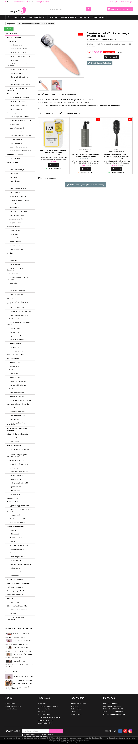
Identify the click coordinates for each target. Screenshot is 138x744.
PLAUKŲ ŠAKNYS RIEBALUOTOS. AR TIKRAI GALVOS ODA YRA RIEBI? (19, 663)
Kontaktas (109, 698)
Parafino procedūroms (17, 132)
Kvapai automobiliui (16, 242)
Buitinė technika (13, 502)
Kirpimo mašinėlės (15, 336)
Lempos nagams (15, 124)
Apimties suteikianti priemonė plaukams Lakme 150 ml (85, 155)
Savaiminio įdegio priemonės (19, 200)
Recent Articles (13, 671)
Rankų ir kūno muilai (16, 215)
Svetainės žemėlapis (45, 723)
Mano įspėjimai (76, 714)
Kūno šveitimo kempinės (18, 211)
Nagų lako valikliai (15, 143)
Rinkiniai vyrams (14, 332)
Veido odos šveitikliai (16, 392)
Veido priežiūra (13, 358)
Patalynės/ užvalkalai (15, 594)
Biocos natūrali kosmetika (17, 606)
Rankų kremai (14, 408)
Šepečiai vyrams (15, 343)
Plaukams (12, 613)
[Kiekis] (96, 57)
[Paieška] (69, 9)
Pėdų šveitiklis (14, 438)
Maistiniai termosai (16, 553)
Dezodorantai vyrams (16, 351)
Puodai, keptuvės (15, 572)
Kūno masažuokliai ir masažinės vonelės (19, 510)
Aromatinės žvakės (16, 245)
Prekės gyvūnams (14, 445)
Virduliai (12, 541)
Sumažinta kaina (11, 709)
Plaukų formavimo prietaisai (19, 98)
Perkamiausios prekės (13, 706)
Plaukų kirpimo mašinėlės (18, 105)
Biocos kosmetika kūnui (17, 623)
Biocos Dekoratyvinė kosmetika (15, 618)
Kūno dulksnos (14, 204)
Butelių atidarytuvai (16, 560)
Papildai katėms (15, 487)
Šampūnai (13, 41)
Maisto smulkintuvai (15, 579)
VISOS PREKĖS (19, 17)
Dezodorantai (14, 207)
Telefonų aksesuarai (15, 587)
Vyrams (10, 298)
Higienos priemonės (15, 154)
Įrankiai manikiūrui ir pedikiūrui (20, 120)
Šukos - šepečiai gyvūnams (18, 464)
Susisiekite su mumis (45, 720)
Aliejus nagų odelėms (16, 411)
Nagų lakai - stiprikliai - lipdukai (20, 135)
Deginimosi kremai (16, 223)
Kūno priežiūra (12, 162)
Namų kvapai (14, 234)
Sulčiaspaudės (14, 534)
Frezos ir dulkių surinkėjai (18, 147)
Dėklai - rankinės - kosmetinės (18, 583)
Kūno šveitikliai (14, 166)
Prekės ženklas (107, 39)
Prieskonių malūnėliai (16, 549)
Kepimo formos (14, 568)
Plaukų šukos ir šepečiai (17, 101)
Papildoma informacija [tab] (64, 94)
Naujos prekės (10, 703)
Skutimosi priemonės (16, 307)
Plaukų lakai (13, 60)
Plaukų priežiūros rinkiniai (18, 52)
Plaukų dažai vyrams (16, 339)
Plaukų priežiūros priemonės (18, 94)
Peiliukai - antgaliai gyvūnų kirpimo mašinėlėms (17, 455)
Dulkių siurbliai (14, 515)
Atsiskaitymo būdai (44, 714)
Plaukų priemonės (14, 37)
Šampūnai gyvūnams (16, 460)
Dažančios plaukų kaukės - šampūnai (17, 89)
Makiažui (10, 253)
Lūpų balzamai (14, 366)
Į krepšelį (111, 57)
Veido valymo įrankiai (16, 396)
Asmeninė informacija (78, 703)
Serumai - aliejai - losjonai (18, 69)
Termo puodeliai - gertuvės (18, 545)
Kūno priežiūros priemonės (18, 315)
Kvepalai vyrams (15, 328)
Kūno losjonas (14, 173)
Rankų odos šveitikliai (17, 415)
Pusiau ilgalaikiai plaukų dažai (19, 84)
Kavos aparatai (14, 575)
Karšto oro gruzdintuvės (17, 557)
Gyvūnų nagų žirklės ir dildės (19, 483)
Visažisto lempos (15, 274)
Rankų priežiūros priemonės (18, 404)
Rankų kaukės (14, 419)
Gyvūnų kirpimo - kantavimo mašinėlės (18, 450)
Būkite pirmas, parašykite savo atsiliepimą (85, 185)
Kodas (89, 39)
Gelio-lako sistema (16, 139)
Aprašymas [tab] (43, 94)
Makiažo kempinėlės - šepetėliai (16, 269)
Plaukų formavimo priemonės (19, 56)
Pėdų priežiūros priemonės (17, 434)
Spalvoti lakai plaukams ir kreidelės (17, 64)
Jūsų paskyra (77, 698)
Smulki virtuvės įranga (15, 526)
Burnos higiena (14, 158)
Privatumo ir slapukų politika (48, 706)
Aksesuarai (13, 260)
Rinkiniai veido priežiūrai (17, 385)
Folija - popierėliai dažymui (18, 77)
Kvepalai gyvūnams (16, 475)
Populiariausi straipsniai (18, 628)
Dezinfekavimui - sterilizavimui (20, 151)
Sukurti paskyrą (126, 2)
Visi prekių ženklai (37, 17)
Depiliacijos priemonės (17, 196)
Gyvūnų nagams (15, 468)
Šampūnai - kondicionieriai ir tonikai (18, 303)
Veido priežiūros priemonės (19, 319)
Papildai (10, 598)
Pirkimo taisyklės (44, 709)
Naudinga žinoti (68, 17)
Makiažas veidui (15, 264)
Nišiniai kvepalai (15, 230)
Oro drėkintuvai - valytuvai (18, 519)
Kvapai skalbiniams (16, 238)
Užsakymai (74, 706)
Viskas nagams (13, 113)
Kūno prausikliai (14, 192)
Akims (11, 257)
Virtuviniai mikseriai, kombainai (20, 564)
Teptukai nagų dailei (16, 128)
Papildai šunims (14, 490)
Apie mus (53, 17)
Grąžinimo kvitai (76, 709)
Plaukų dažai (13, 81)
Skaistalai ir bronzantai (17, 290)
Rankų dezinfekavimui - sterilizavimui (16, 424)
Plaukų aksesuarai (15, 109)
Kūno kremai (13, 185)
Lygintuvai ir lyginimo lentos (19, 506)
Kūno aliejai (13, 177)
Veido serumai (14, 362)
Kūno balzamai (14, 181)
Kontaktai (84, 17)
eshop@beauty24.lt (42, 2)
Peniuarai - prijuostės (15, 355)
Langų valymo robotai (17, 522)
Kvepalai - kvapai (13, 226)
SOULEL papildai (15, 602)
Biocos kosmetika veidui (18, 610)
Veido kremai (14, 374)
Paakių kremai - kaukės (17, 381)
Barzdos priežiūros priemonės (20, 311)
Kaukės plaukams (15, 45)
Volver (9, 29)
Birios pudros (14, 287)
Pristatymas (98, 17)
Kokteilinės (13, 530)
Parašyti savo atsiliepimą (99, 63)
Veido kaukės (14, 370)
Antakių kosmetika (16, 294)
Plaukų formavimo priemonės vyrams (18, 323)
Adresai (73, 712)
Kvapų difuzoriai (13, 498)
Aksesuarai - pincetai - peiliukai (20, 400)
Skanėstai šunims (15, 494)
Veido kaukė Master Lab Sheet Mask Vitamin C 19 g (53, 151)
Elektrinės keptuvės (16, 538)
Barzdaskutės (14, 347)
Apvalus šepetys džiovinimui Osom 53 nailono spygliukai (117, 155)
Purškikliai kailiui (15, 479)
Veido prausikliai (15, 377)
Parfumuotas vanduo (16, 249)
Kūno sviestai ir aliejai (16, 170)
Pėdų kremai (14, 441)
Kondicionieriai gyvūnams (18, 471)
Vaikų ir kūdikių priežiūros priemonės (17, 429)
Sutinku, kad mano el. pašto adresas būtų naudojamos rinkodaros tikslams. (38, 736)
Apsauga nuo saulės (16, 219)
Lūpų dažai (13, 283)
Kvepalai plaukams (16, 73)
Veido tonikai (14, 389)
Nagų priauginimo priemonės (19, 116)
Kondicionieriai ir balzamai (18, 49)
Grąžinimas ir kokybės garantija (49, 717)
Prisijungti (113, 2)
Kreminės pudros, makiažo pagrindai (17, 278)
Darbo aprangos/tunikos (16, 591)
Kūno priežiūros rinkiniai (17, 188)
